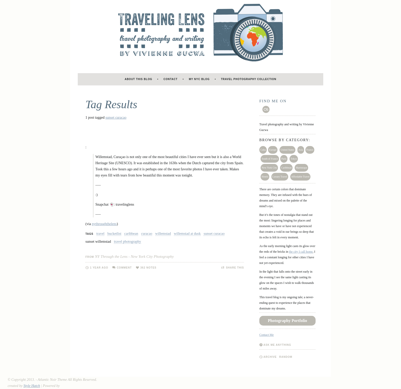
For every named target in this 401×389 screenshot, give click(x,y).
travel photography (127, 241)
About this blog (138, 79)
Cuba (263, 149)
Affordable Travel (300, 176)
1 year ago (99, 267)
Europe (272, 149)
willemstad (163, 234)
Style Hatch (32, 386)
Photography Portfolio (287, 320)
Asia (300, 149)
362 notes (148, 267)
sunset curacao (115, 117)
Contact (170, 79)
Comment (124, 267)
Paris (283, 158)
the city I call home (301, 251)
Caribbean (286, 167)
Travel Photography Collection (248, 79)
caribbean (131, 234)
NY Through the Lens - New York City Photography (134, 256)
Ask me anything (277, 344)
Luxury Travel (279, 176)
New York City (269, 167)
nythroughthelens (104, 224)
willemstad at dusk (187, 234)
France (309, 149)
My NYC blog (199, 79)
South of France (270, 158)
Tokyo (294, 158)
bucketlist (114, 234)
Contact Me (266, 335)
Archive (270, 356)
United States (287, 149)
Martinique (301, 167)
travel (100, 234)
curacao (146, 234)
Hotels (265, 176)
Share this (235, 267)
